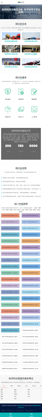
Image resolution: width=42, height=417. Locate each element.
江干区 (3, 210)
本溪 (15, 398)
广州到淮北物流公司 (20, 410)
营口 (29, 392)
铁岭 (29, 394)
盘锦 (15, 389)
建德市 (20, 211)
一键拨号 (10, 415)
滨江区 (15, 210)
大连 (29, 396)
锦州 (29, 389)
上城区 (35, 208)
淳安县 (38, 210)
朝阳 (2, 389)
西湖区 (11, 210)
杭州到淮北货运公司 (10, 410)
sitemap (21, 407)
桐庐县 (34, 210)
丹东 (15, 396)
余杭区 (22, 210)
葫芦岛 (15, 394)
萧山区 (19, 210)
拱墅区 (7, 210)
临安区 (30, 210)
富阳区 (26, 210)
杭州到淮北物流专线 (29, 410)
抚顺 (2, 396)
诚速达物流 (20, 405)
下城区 (39, 208)
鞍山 (2, 392)
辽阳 (2, 398)
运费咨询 (31, 415)
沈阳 (2, 394)
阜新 (15, 392)
